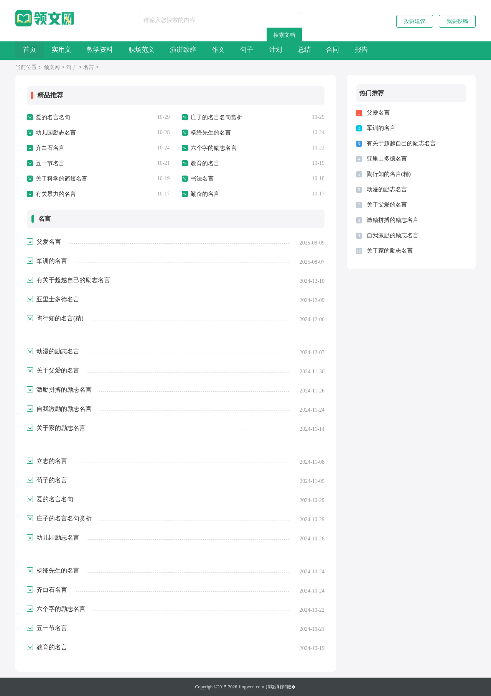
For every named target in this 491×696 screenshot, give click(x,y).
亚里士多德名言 (387, 159)
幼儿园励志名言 (56, 133)
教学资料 (120, 50)
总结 (374, 50)
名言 (88, 68)
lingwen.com (252, 686)
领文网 (52, 68)
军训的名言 (381, 128)
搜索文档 (301, 20)
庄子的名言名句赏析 (216, 117)
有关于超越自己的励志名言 (401, 143)
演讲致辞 (220, 50)
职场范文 (170, 50)
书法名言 (202, 179)
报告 (447, 50)
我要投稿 (457, 21)
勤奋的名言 (205, 194)
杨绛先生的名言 (211, 133)
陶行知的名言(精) (389, 174)
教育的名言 (205, 163)
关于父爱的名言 (387, 205)
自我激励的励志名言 (393, 235)
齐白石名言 (50, 148)
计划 (337, 50)
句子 (300, 50)
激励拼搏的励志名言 (393, 220)
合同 (410, 50)
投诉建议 (414, 21)
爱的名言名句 (53, 117)
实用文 (74, 50)
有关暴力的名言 (56, 194)
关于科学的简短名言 (61, 179)
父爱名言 (378, 113)
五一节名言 (50, 163)
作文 (263, 50)
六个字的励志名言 (214, 148)
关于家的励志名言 (390, 251)
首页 (33, 50)
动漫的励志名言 (387, 189)
